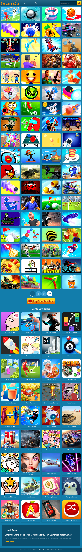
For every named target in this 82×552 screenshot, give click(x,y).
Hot (31, 3)
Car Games (59, 550)
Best (37, 3)
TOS (48, 550)
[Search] (68, 3)
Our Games (27, 550)
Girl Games (35, 550)
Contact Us (42, 550)
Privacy (52, 550)
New (25, 3)
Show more (9, 542)
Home (21, 550)
